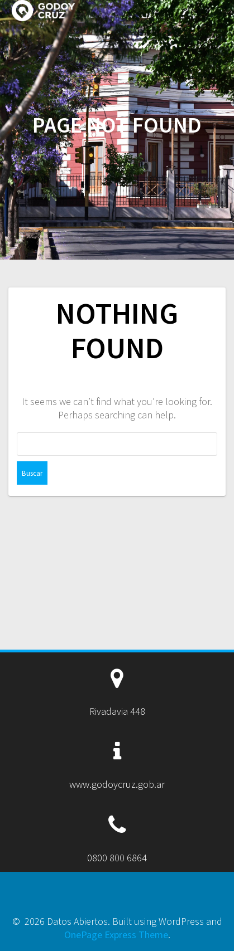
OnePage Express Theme (116, 934)
